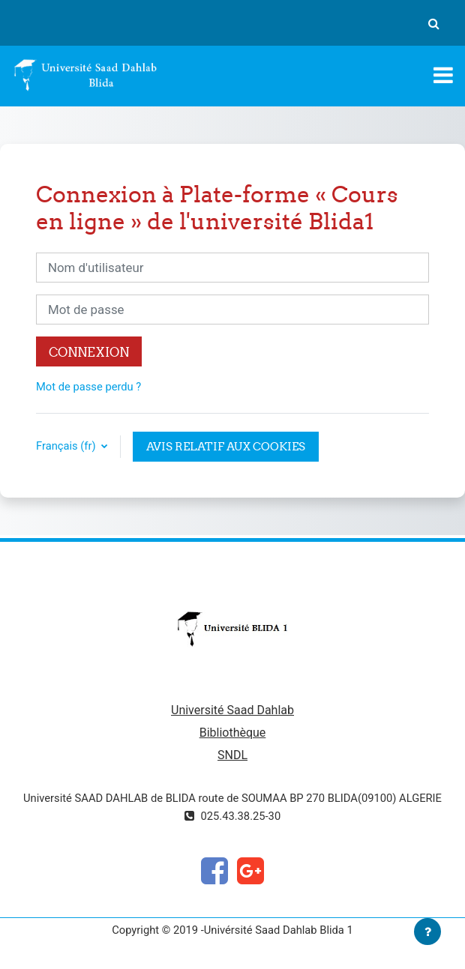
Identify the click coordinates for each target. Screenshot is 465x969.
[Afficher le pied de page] (427, 931)
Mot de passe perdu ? (88, 386)
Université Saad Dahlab (232, 710)
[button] (433, 23)
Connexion (89, 352)
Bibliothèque (233, 732)
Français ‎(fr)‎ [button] (67, 446)
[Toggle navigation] (443, 75)
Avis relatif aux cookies (225, 446)
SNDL (233, 755)
